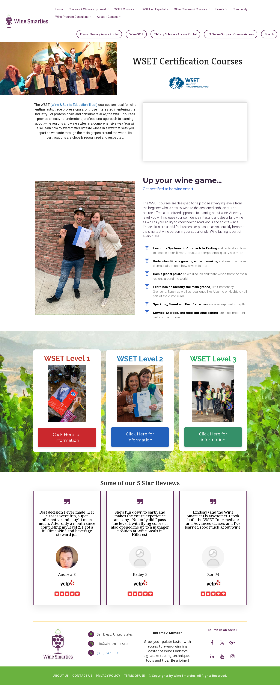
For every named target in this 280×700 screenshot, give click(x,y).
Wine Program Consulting (71, 17)
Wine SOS (143, 34)
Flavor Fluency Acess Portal (107, 34)
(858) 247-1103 (108, 652)
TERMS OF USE (134, 675)
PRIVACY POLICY (108, 675)
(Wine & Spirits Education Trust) (73, 104)
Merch (270, 34)
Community (240, 9)
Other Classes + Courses (190, 9)
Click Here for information (67, 437)
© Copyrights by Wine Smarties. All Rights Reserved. (187, 675)
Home (59, 9)
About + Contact (107, 17)
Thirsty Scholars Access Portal (180, 34)
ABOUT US (61, 675)
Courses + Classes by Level (87, 9)
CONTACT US (82, 675)
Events (219, 9)
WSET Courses (124, 9)
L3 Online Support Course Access (233, 34)
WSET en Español (153, 9)
